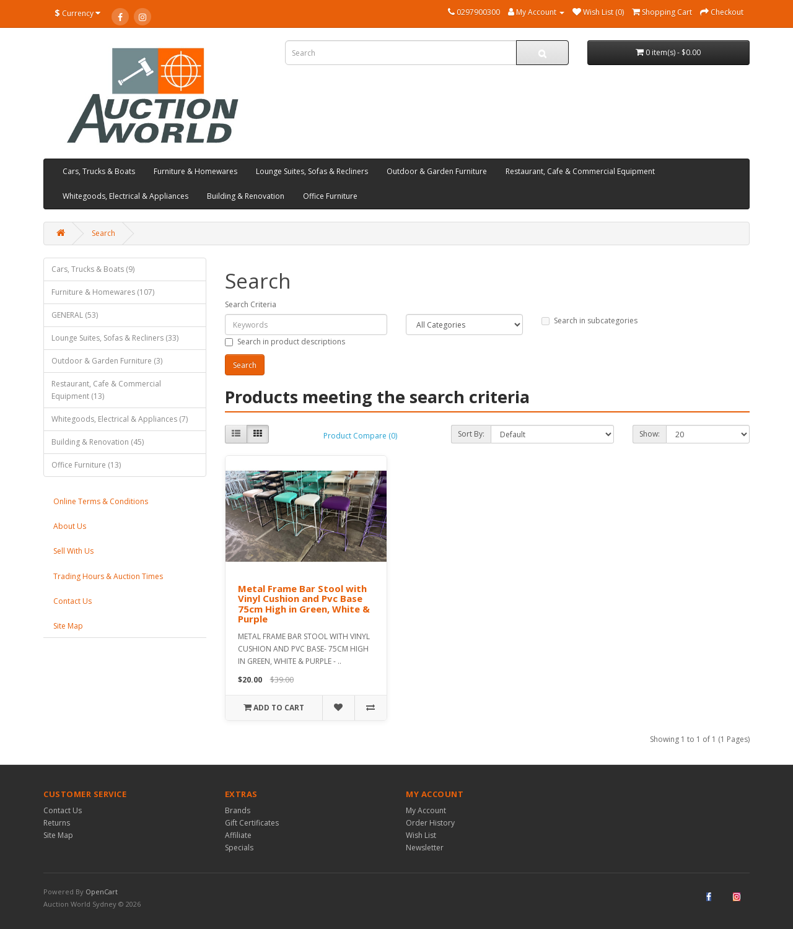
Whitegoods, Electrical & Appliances (125, 196)
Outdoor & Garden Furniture (437, 171)
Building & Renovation (245, 196)
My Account (426, 810)
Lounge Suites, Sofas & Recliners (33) (114, 338)
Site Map (68, 626)
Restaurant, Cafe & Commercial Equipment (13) (106, 389)
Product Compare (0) (360, 435)
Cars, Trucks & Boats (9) (92, 269)
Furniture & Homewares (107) (102, 292)
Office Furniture (330, 196)
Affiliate (238, 835)
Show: (649, 434)
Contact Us (72, 601)
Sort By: (471, 434)
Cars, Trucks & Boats (99, 171)
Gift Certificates (252, 823)
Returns (56, 823)
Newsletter (425, 847)
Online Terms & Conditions (100, 501)
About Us (69, 526)
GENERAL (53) (74, 315)
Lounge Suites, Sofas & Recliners (312, 171)
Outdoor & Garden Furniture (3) (106, 360)
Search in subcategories (589, 320)
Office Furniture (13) (86, 465)
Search (103, 233)
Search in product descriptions (285, 341)
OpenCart (101, 891)
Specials (239, 847)
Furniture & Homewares (195, 171)
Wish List (421, 835)
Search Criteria (250, 304)
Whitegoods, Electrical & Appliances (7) (119, 419)
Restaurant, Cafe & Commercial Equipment (580, 171)
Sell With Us (73, 551)
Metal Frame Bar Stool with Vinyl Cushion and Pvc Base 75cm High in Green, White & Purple (304, 604)
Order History (430, 823)
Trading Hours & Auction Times (108, 576)
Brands (237, 810)
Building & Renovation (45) (97, 442)
